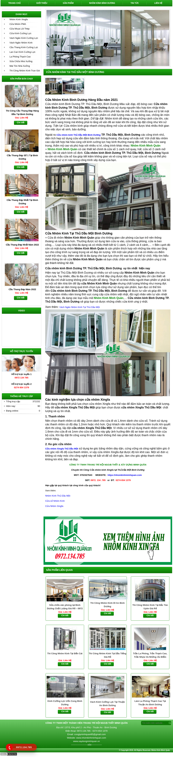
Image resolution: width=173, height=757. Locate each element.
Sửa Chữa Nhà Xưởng (20, 61)
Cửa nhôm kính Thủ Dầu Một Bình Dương (78, 135)
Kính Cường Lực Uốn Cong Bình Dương (64, 703)
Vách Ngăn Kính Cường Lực (23, 38)
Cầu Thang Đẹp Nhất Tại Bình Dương (22, 202)
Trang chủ (14, 3)
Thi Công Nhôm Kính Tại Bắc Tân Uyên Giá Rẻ (150, 607)
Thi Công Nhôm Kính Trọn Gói (24, 70)
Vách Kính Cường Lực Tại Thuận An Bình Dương (107, 704)
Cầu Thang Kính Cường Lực (23, 47)
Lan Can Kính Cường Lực (22, 52)
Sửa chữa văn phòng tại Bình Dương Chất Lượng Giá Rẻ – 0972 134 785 (65, 607)
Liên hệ (158, 3)
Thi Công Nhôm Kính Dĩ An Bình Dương (107, 605)
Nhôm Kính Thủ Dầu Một (57, 495)
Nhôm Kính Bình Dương (102, 3)
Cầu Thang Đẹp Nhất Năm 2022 (22, 244)
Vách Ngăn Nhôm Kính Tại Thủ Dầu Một (79, 307)
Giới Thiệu (41, 3)
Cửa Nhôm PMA (17, 24)
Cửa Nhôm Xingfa (54, 506)
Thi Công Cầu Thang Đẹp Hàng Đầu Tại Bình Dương (22, 112)
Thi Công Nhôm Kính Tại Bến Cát (65, 653)
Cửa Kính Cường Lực (20, 33)
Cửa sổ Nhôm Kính (55, 501)
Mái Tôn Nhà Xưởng (19, 66)
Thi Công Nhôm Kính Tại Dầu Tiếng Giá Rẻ (107, 655)
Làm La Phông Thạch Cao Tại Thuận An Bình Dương (150, 703)
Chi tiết (64, 615)
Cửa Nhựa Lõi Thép (19, 28)
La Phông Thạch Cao (20, 56)
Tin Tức (135, 3)
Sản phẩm (68, 3)
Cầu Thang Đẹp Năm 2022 (22, 289)
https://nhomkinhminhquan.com (125, 475)
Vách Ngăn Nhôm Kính (20, 42)
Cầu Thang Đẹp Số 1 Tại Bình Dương (22, 157)
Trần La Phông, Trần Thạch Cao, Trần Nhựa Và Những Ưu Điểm (150, 655)
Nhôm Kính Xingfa (18, 19)
